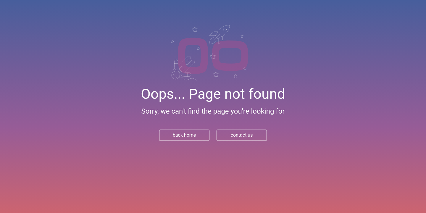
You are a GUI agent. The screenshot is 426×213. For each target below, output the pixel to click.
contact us (242, 135)
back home (184, 135)
